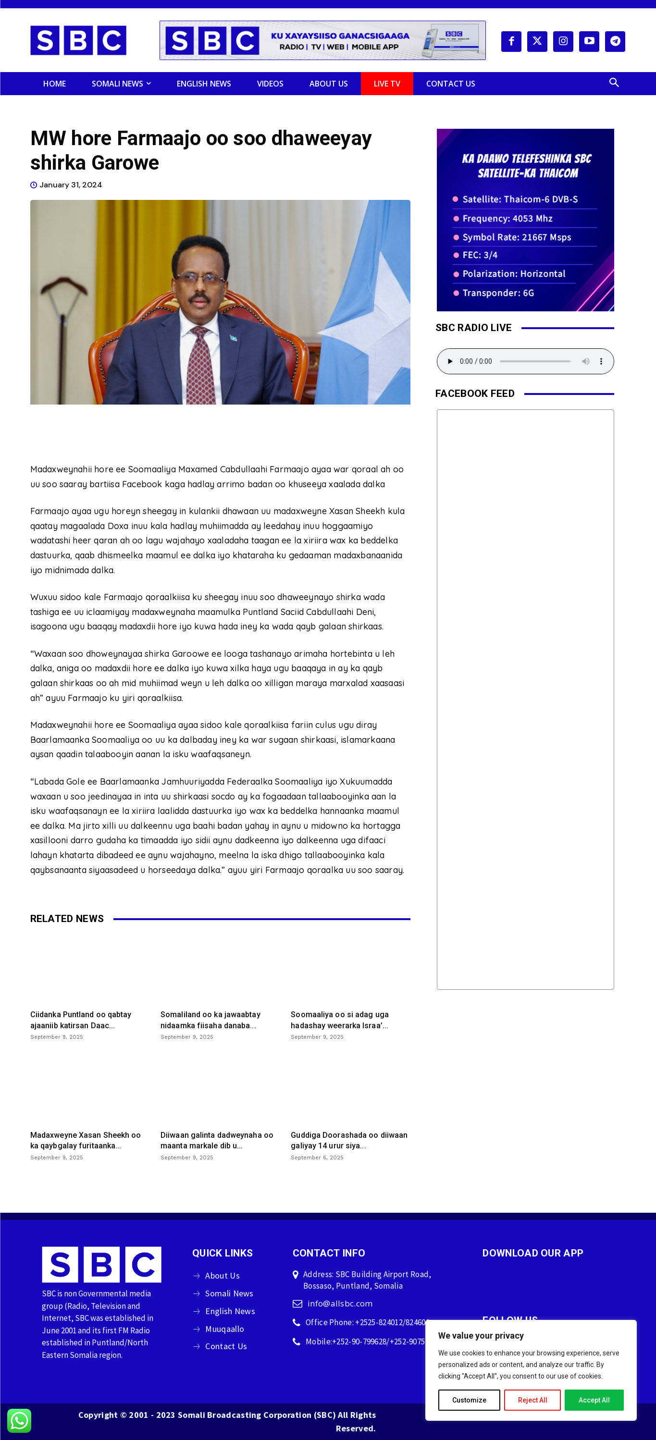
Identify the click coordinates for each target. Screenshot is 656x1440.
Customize (469, 1400)
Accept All (594, 1400)
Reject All (532, 1400)
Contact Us (226, 1346)
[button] (614, 83)
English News (230, 1311)
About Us (222, 1275)
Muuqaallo (224, 1328)
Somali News (229, 1293)
